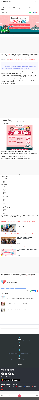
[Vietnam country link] (3, 389)
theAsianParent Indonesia (12, 281)
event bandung (17, 287)
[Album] (19, 350)
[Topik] (19, 357)
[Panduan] (19, 363)
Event (7, 285)
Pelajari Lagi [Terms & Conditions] (28, 398)
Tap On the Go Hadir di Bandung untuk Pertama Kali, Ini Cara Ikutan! (20, 285)
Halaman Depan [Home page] (3, 285)
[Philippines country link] (27, 386)
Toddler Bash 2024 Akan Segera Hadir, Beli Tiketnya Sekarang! (13, 245)
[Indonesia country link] (19, 386)
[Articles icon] (10, 396)
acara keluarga (3, 287)
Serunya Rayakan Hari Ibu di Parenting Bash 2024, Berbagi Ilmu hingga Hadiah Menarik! (18, 220)
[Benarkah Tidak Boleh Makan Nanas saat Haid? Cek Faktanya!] (15, 303)
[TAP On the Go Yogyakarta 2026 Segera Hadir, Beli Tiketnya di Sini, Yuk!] (17, 297)
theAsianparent (17, 275)
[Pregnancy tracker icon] (19, 395)
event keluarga (8, 287)
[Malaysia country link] (34, 386)
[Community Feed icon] (29, 396)
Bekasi (9, 53)
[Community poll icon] (37, 396)
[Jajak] (19, 344)
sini (11, 122)
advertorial (12, 287)
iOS (26, 275)
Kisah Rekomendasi (6, 293)
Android (30, 275)
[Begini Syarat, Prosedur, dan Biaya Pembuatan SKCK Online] (15, 309)
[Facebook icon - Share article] (33, 12)
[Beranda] (19, 338)
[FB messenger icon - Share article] (35, 12)
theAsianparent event (23, 287)
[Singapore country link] (4, 386)
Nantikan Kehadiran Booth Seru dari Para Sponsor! (19, 67)
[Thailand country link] (11, 386)
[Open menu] (1, 1)
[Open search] (33, 1)
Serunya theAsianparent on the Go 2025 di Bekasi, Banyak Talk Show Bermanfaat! (17, 233)
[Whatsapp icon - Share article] (30, 12)
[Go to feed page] (7, 1)
